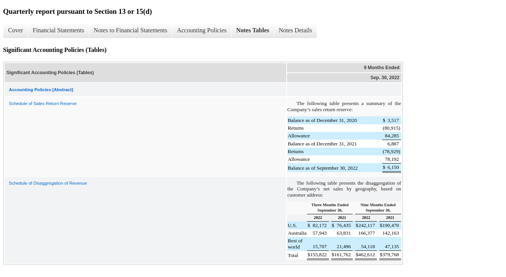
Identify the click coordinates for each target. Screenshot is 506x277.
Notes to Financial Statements (131, 30)
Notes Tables (252, 30)
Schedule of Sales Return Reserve (42, 103)
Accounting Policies (201, 30)
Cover (15, 30)
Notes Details (295, 30)
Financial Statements (58, 30)
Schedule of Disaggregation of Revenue (48, 183)
